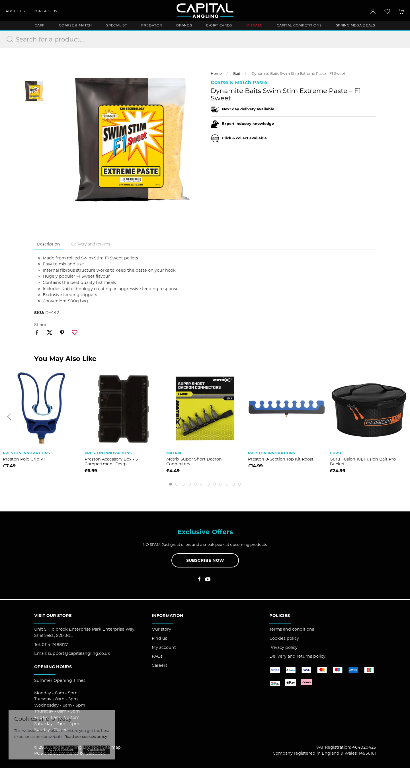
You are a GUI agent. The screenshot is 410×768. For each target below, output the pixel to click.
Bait (236, 73)
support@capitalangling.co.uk (79, 653)
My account (164, 647)
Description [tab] (48, 244)
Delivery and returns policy (297, 656)
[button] (387, 11)
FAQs (157, 656)
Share (40, 324)
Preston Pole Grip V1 (24, 459)
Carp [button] (40, 25)
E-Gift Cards (219, 25)
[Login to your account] (373, 11)
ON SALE (254, 25)
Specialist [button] (116, 25)
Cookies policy (284, 638)
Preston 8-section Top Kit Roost (280, 459)
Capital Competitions (299, 25)
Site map (111, 747)
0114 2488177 (55, 644)
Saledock (95, 753)
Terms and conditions (291, 629)
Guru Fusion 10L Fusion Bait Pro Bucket (363, 461)
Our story (161, 629)
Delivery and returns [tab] (90, 244)
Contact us (45, 11)
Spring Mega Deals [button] (355, 25)
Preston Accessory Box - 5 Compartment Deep (111, 461)
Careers (159, 665)
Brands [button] (184, 25)
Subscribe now (205, 560)
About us (15, 11)
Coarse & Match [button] (75, 25)
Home (216, 73)
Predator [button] (151, 25)
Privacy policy (283, 647)
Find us (159, 638)
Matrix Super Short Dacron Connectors (194, 461)
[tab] (170, 484)
